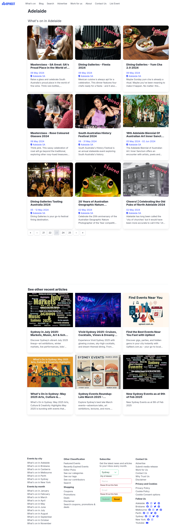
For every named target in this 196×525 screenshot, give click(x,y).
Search (50, 3)
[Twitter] (155, 503)
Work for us (76, 3)
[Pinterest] (158, 503)
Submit (106, 499)
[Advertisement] (12, 24)
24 (63, 232)
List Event (115, 3)
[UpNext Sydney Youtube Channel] (147, 523)
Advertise (62, 3)
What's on (30, 3)
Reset (117, 499)
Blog (41, 3)
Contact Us (100, 3)
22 (50, 232)
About (89, 3)
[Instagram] (151, 503)
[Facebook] (148, 503)
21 (43, 232)
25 (69, 232)
